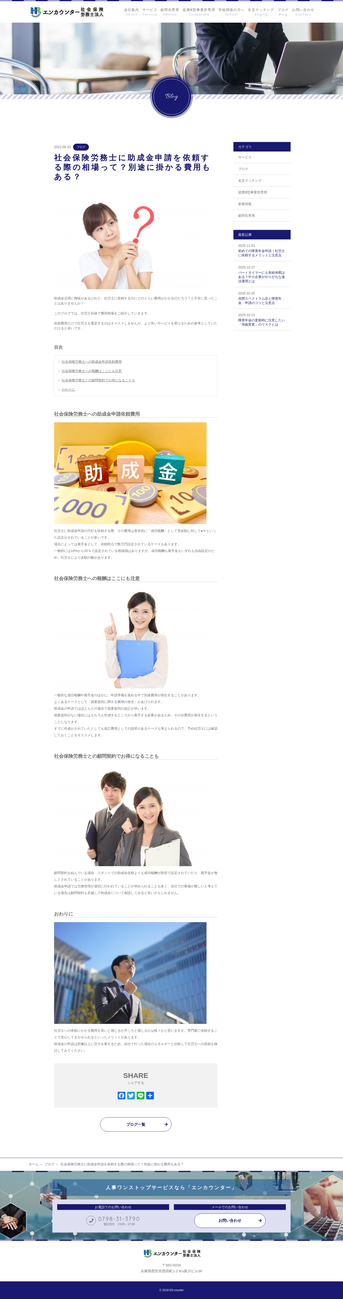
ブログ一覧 (135, 1124)
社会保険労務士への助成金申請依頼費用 (92, 362)
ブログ (81, 147)
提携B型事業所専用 (252, 192)
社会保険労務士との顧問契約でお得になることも (98, 380)
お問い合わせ (229, 1220)
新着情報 (245, 204)
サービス (245, 157)
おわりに (68, 389)
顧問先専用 (246, 215)
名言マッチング (250, 180)
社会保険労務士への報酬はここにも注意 (92, 371)
